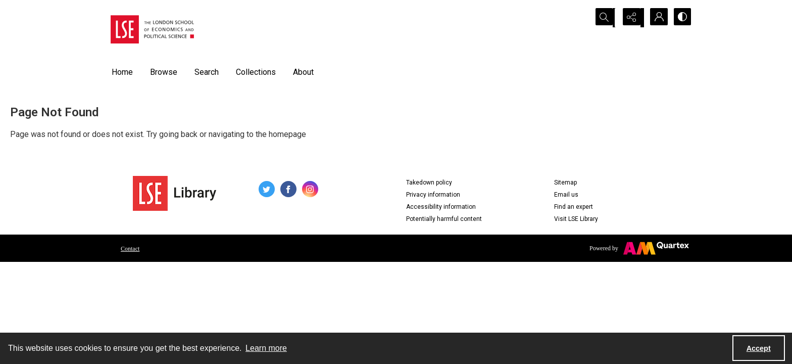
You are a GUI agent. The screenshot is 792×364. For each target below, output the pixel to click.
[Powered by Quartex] (639, 248)
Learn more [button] (266, 348)
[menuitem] (130, 248)
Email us (566, 194)
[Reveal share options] (630, 17)
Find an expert (573, 206)
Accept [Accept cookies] (759, 348)
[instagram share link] (310, 189)
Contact (130, 248)
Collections (256, 72)
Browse (163, 72)
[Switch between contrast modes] (681, 17)
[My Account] (656, 17)
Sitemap (565, 182)
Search (206, 72)
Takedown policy (429, 182)
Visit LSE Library (576, 218)
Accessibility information (441, 206)
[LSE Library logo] (174, 193)
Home (122, 72)
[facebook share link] (288, 189)
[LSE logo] (152, 29)
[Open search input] (605, 17)
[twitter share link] (267, 189)
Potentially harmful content (444, 218)
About (303, 72)
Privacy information (433, 194)
